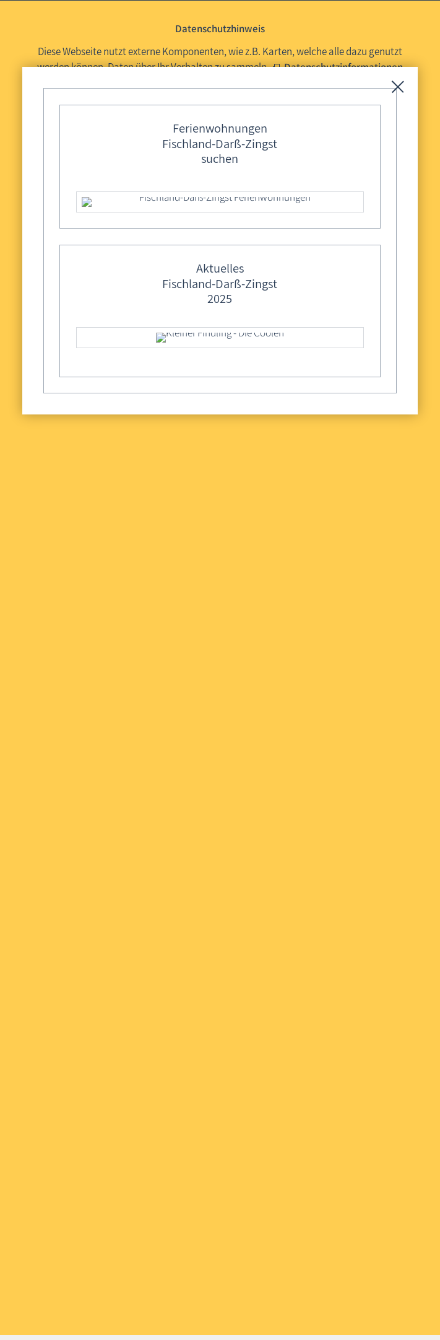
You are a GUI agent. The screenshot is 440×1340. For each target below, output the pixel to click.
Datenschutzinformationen (343, 67)
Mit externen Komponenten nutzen (129, 101)
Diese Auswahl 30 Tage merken (225, 123)
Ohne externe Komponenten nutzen (306, 101)
